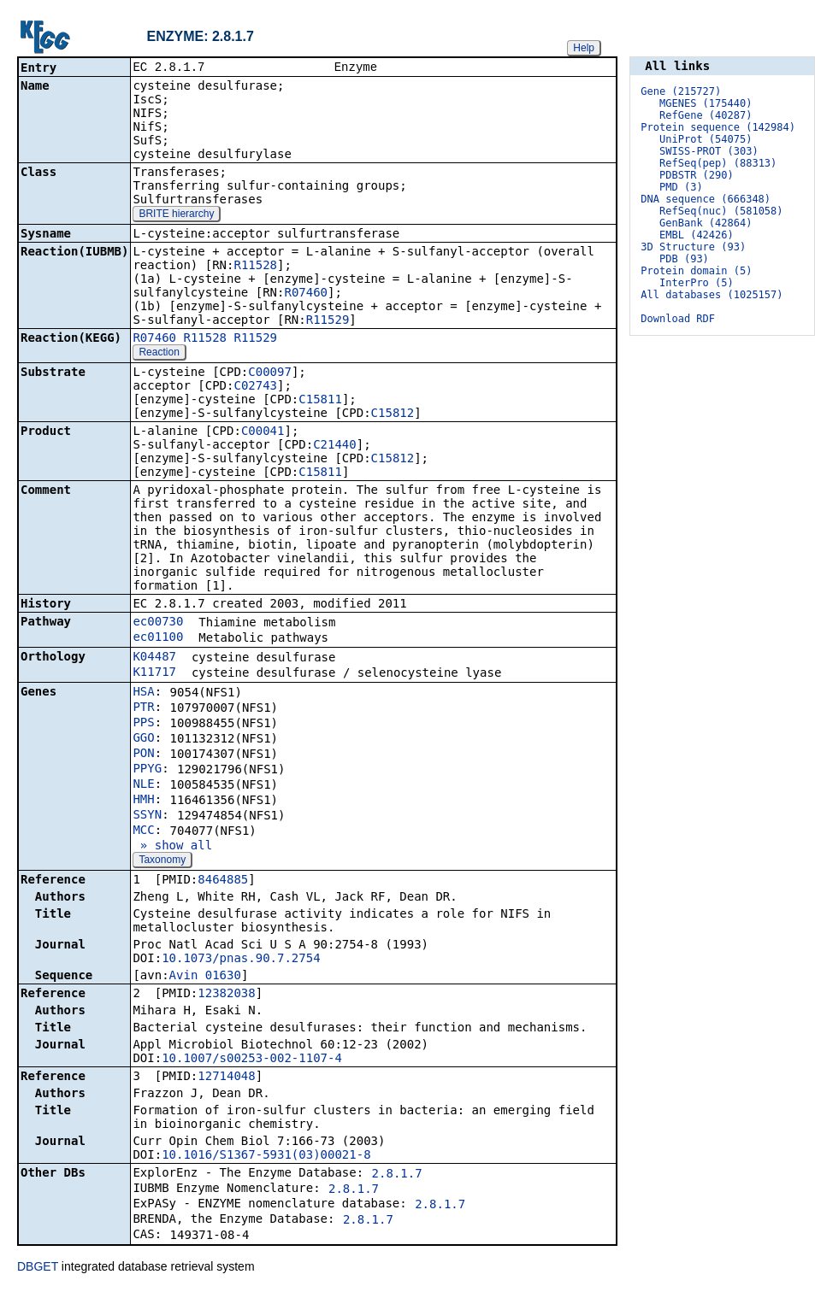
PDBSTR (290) (696, 175)
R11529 (328, 321)
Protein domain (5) (696, 271)
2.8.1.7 (397, 1175)
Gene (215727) (681, 91)
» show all (172, 847)
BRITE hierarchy (176, 215)
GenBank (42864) (705, 223)
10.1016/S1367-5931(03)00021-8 (266, 1156)
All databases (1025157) (712, 295)
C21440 (335, 446)
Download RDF (678, 319)
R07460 (306, 294)
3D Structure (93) (693, 247)
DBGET (37, 1268)
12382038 (226, 994)
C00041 (263, 432)
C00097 (270, 373)
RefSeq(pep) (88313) (718, 163)
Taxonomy (162, 861)
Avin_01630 (205, 977)
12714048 (226, 1077)
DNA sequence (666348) (706, 199)
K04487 (154, 658)
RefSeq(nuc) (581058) (721, 211)
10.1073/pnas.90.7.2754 (241, 959)
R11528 (255, 266)
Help (583, 48)
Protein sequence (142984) (718, 127)
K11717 (154, 673)
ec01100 (158, 638)
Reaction (159, 354)
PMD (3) (681, 187)
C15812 (393, 414)
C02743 (255, 387)
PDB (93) (684, 259)
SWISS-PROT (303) (709, 151)
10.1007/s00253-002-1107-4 (252, 1059)
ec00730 (158, 623)
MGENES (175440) (705, 103)
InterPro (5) (696, 283)
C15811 (320, 401)
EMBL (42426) (696, 235)
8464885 (223, 881)
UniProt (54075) (705, 139)
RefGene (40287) (705, 115)
